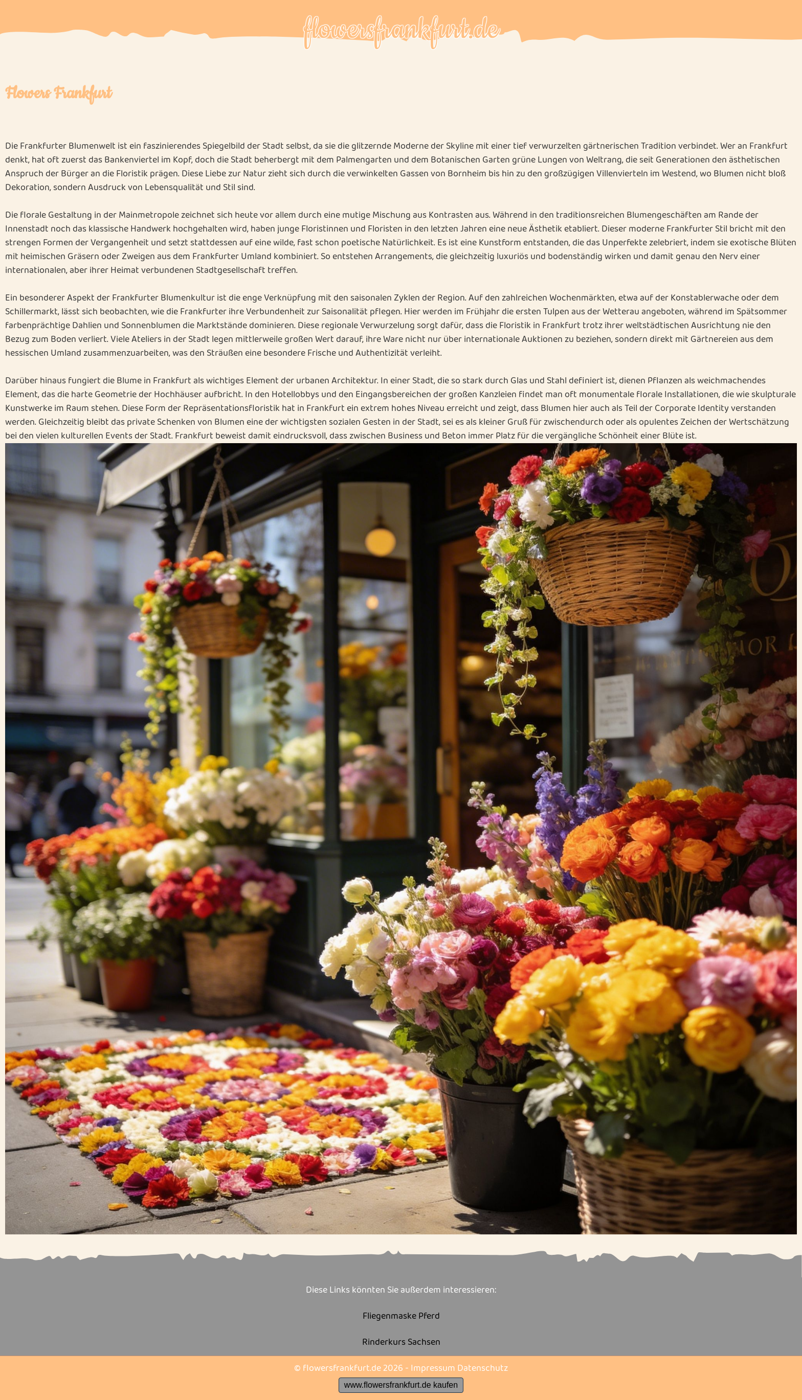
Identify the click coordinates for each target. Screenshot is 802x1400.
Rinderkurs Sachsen (401, 1342)
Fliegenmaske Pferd (401, 1316)
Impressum (433, 1368)
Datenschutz (482, 1368)
